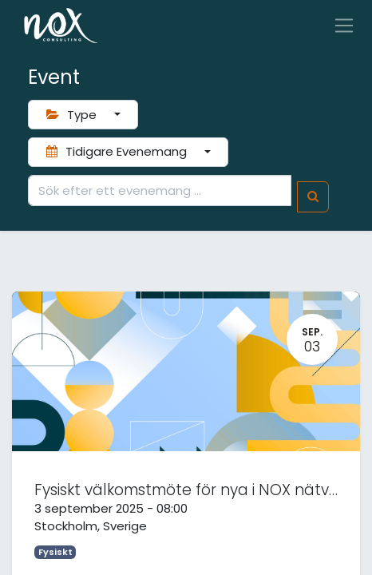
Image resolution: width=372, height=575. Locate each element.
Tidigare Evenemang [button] (118, 151)
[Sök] (313, 196)
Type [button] (73, 114)
